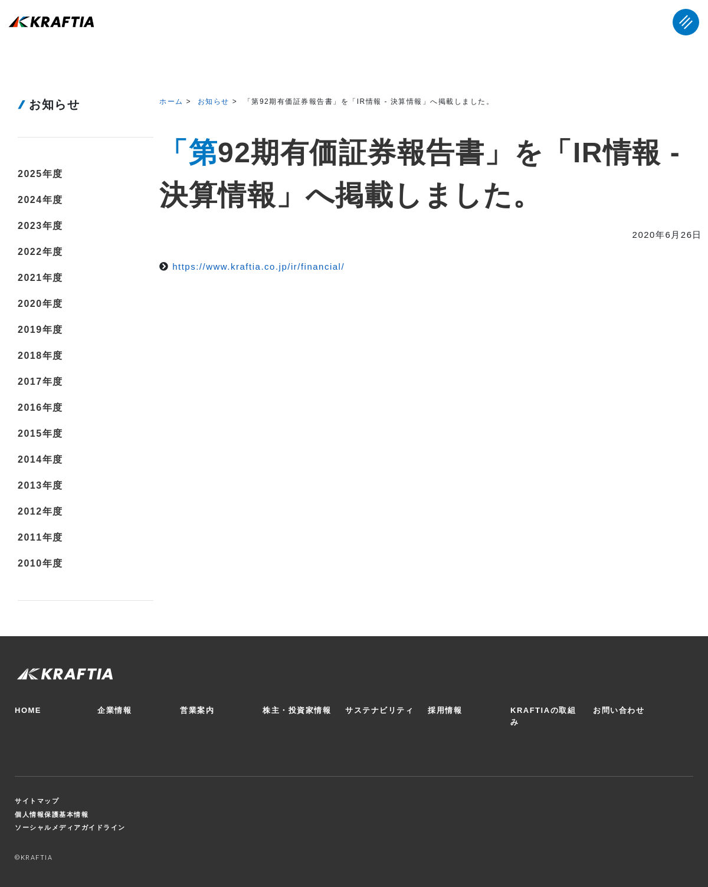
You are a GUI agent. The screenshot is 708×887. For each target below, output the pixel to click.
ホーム (171, 101)
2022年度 (40, 252)
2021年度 (40, 278)
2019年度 (40, 330)
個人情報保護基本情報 (51, 814)
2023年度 (40, 226)
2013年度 (40, 485)
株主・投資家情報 (297, 710)
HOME (28, 710)
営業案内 (197, 710)
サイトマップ (37, 800)
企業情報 (114, 710)
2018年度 (40, 356)
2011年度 (40, 537)
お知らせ (214, 101)
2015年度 (40, 433)
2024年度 (40, 200)
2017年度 (40, 382)
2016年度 (40, 407)
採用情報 (445, 710)
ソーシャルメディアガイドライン (70, 827)
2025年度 (40, 174)
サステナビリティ (379, 710)
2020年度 (40, 304)
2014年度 (40, 459)
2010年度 (40, 563)
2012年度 (40, 511)
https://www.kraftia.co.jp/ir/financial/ (258, 266)
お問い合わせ (618, 710)
